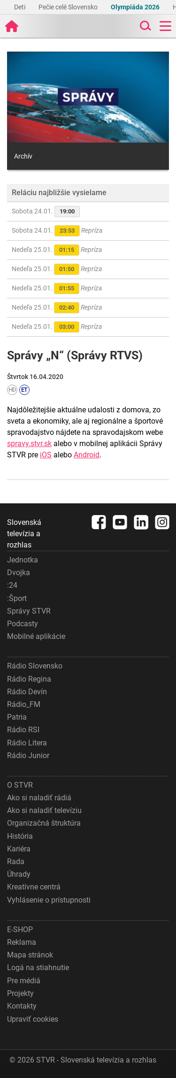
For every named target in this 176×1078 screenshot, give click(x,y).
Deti (20, 7)
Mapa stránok (30, 954)
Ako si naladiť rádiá (39, 797)
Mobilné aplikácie (36, 636)
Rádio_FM (23, 704)
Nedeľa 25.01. (57, 250)
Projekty (20, 993)
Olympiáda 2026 (136, 7)
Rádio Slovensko (34, 665)
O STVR (20, 785)
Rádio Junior (28, 755)
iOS (46, 454)
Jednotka (22, 559)
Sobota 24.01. (46, 211)
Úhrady (19, 874)
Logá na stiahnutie (38, 967)
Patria (17, 717)
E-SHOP (20, 929)
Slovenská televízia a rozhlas (24, 533)
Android (86, 454)
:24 (12, 585)
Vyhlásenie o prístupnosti (49, 900)
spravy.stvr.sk (29, 443)
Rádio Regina (29, 679)
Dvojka (18, 572)
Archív (23, 156)
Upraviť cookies (32, 1019)
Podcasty (22, 623)
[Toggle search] (144, 26)
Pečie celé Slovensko (68, 7)
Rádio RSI (23, 729)
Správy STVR (29, 611)
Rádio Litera (27, 742)
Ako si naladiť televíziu (44, 810)
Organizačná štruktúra (44, 823)
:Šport (17, 598)
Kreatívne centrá (34, 886)
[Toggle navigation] (165, 26)
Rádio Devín (27, 691)
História (20, 836)
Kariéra (19, 848)
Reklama (21, 942)
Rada (15, 861)
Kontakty (22, 1006)
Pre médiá (23, 980)
